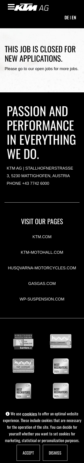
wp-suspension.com (41, 299)
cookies (29, 414)
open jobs (44, 69)
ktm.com (42, 237)
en (74, 17)
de (67, 17)
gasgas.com (42, 283)
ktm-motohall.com (42, 252)
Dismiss (55, 453)
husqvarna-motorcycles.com (42, 268)
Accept (28, 453)
